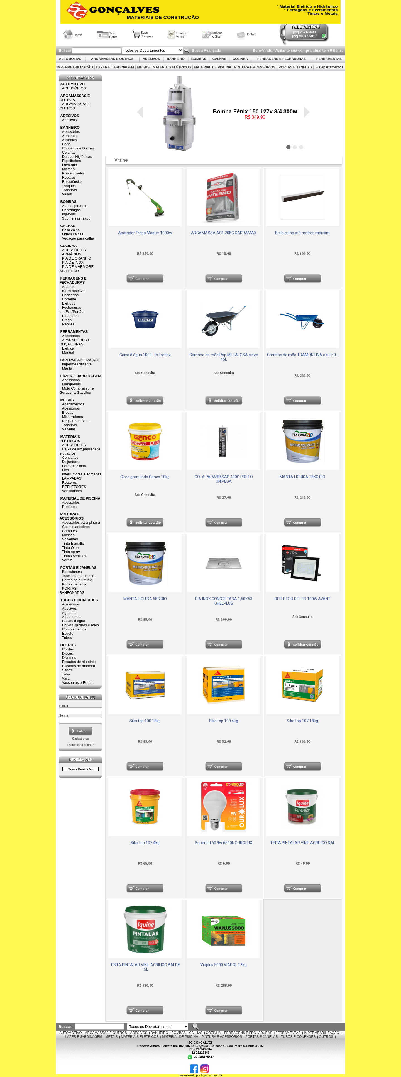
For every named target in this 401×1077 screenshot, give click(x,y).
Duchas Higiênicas (77, 156)
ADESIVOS (151, 59)
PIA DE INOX (73, 262)
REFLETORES (74, 487)
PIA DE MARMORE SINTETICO (76, 269)
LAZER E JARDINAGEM (115, 67)
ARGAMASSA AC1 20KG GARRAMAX (223, 233)
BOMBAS (198, 59)
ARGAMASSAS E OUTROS (112, 59)
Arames (68, 287)
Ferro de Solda (74, 466)
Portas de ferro (74, 584)
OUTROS (68, 645)
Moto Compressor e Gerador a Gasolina (76, 390)
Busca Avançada (206, 50)
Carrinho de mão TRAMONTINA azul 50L (302, 355)
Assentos (69, 140)
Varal (66, 678)
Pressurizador (73, 173)
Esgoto (67, 633)
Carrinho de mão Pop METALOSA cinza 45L (223, 357)
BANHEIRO (176, 59)
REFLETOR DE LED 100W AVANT (303, 599)
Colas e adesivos (76, 527)
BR (220, 1075)
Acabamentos (73, 404)
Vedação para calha (78, 238)
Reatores (69, 482)
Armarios (69, 136)
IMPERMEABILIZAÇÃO (75, 67)
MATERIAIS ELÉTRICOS (172, 67)
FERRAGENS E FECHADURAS (281, 59)
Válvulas (69, 429)
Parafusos (70, 316)
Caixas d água (73, 621)
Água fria (69, 612)
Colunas (68, 152)
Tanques (69, 186)
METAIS (143, 67)
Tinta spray (71, 552)
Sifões (67, 670)
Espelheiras (71, 161)
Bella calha (71, 230)
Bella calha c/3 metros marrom (302, 233)
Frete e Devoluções (80, 769)
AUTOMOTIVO (70, 59)
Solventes (70, 539)
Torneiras (69, 190)
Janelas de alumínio (78, 576)
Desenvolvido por (190, 1075)
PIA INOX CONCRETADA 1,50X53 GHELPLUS (223, 601)
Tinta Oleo (70, 547)
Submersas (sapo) (77, 218)
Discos (67, 653)
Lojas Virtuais (210, 1075)
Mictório (68, 169)
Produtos (69, 507)
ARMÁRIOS (71, 254)
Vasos (67, 194)
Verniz (67, 560)
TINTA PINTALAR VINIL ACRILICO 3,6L (302, 843)
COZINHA (240, 59)
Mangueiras (71, 384)
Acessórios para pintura (81, 522)
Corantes (69, 531)
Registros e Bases (77, 421)
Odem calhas (73, 234)
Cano (66, 144)
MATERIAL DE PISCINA (212, 67)
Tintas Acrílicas (74, 556)
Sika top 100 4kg (223, 721)
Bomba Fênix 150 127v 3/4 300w (255, 111)
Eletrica (68, 348)
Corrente (69, 299)
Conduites (70, 457)
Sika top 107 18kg (302, 721)
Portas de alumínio (77, 580)
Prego (67, 320)
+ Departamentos (329, 67)
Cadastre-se (80, 738)
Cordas (68, 649)
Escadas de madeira (78, 666)
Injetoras (69, 214)
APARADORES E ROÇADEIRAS (74, 342)
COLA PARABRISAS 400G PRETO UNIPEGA (224, 479)
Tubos (67, 637)
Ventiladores (72, 491)
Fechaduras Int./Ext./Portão (71, 309)
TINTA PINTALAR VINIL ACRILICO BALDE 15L (145, 967)
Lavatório (69, 165)
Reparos (69, 177)
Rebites (68, 324)
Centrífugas (71, 210)
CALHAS (219, 59)
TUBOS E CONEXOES (79, 600)
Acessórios (71, 131)
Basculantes (72, 572)
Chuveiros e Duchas (78, 148)
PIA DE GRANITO (76, 258)
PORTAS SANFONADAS (71, 590)
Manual (68, 352)
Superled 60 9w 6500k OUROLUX (223, 843)
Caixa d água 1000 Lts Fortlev (145, 355)
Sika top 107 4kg (145, 843)
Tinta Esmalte (73, 543)
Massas (68, 535)
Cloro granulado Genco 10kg (145, 477)
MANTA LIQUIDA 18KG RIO (302, 477)
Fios (65, 470)
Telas (66, 674)
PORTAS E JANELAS (295, 67)
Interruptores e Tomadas (81, 474)
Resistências (72, 182)
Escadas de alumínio (79, 662)
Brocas (67, 412)
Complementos (74, 629)
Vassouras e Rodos (78, 682)
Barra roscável (73, 291)
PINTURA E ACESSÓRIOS (254, 67)
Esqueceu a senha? (80, 744)
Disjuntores (71, 462)
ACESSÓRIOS (74, 88)
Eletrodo (68, 303)
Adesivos (69, 120)
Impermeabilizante (77, 364)
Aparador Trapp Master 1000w (145, 233)
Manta (67, 368)
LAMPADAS (72, 478)
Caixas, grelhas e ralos (80, 625)
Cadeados (70, 295)
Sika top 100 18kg (145, 721)
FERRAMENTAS (329, 59)
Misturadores (72, 417)
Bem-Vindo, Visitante (272, 50)
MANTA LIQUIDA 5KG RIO (145, 599)
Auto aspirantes (74, 206)
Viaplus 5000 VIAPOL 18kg (223, 965)
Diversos (69, 657)
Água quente (72, 617)
